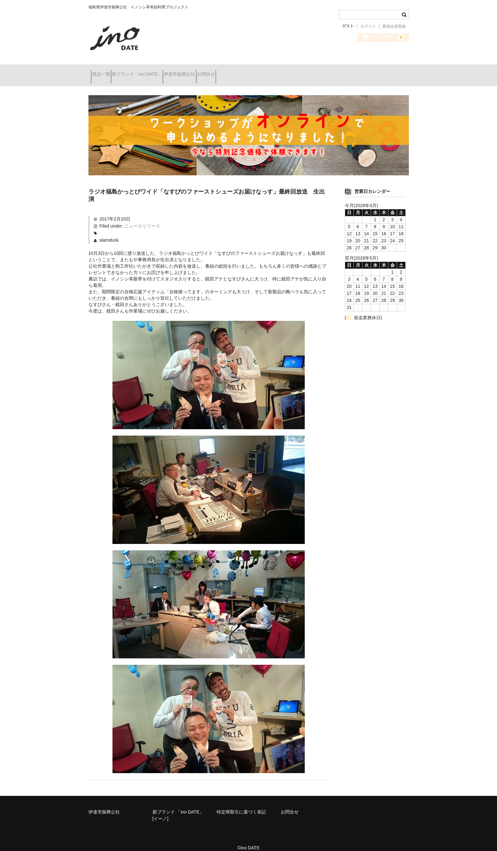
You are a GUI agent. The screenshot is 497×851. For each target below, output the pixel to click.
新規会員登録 (394, 26)
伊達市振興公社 (205, 71)
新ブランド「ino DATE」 (151, 71)
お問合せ (243, 71)
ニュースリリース (142, 217)
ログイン (368, 26)
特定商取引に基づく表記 (241, 803)
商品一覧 (104, 71)
